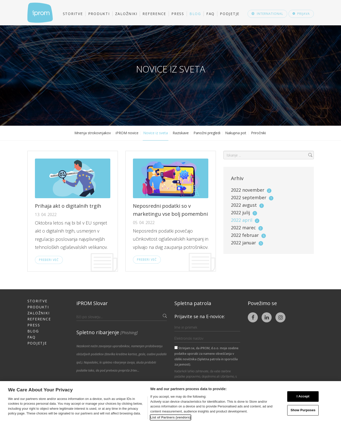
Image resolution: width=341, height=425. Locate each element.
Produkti (99, 13)
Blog (195, 13)
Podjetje (229, 13)
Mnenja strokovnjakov (92, 132)
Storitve (73, 13)
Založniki (126, 13)
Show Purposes (302, 410)
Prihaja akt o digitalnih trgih (68, 205)
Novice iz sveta (155, 132)
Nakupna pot (235, 132)
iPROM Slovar (92, 303)
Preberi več (49, 260)
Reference (154, 13)
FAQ (210, 13)
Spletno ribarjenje (107, 332)
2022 (251, 190)
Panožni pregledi (206, 132)
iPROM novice (127, 132)
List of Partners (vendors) (170, 417)
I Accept (303, 396)
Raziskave (181, 132)
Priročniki (258, 132)
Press (177, 13)
